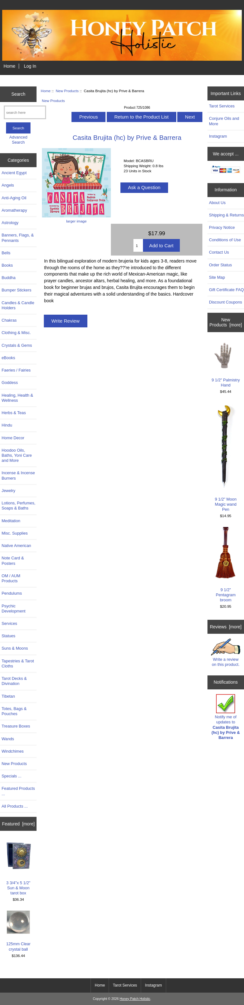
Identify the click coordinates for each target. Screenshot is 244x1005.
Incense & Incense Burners (18, 475)
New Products (67, 91)
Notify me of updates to (226, 717)
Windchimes (13, 751)
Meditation (11, 520)
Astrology (10, 222)
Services (9, 623)
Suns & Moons (15, 648)
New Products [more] (225, 322)
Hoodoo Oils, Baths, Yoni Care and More (17, 455)
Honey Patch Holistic (135, 999)
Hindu (7, 425)
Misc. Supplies (15, 533)
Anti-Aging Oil (14, 197)
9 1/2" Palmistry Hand (225, 364)
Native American (16, 545)
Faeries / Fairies (16, 370)
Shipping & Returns (226, 215)
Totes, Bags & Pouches (14, 711)
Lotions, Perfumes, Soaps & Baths (18, 505)
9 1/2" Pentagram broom (225, 564)
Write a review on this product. (225, 653)
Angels (8, 185)
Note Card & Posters (13, 560)
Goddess (10, 382)
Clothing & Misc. (16, 332)
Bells (6, 252)
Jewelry (8, 490)
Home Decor (13, 437)
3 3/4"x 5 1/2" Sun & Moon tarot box (18, 867)
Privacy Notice (222, 227)
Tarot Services (222, 106)
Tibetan (8, 696)
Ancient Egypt (14, 172)
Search (18, 94)
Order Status (220, 265)
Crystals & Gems (17, 345)
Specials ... (11, 776)
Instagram (218, 136)
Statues (8, 635)
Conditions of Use (225, 239)
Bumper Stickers (16, 290)
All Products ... (15, 806)
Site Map (217, 277)
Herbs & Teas (14, 412)
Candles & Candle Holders (18, 305)
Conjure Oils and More (224, 121)
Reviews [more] (225, 626)
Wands (8, 738)
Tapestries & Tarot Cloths (18, 663)
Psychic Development (13, 608)
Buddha (9, 277)
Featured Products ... (18, 791)
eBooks (8, 357)
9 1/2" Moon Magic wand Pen (225, 457)
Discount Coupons (225, 302)
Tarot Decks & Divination (14, 681)
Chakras (9, 320)
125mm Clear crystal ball (18, 931)
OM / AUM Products (11, 578)
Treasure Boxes (16, 726)
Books (7, 265)
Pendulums (12, 593)
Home (9, 66)
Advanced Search (18, 140)
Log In (30, 66)
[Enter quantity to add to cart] (138, 245)
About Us (217, 202)
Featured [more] (18, 823)
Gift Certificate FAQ (226, 289)
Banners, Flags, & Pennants (18, 238)
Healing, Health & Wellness (17, 398)
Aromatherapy (14, 210)
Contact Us (219, 252)
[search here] (25, 112)
